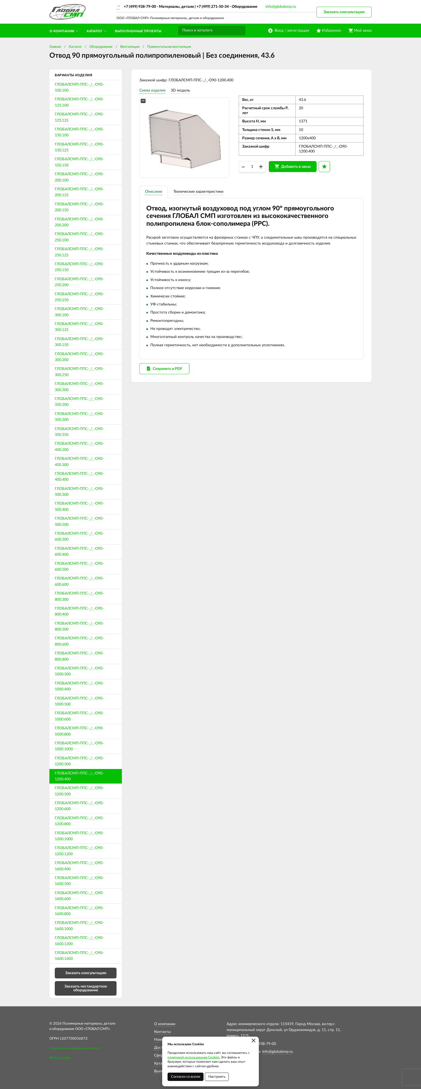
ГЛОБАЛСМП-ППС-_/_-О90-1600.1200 (79, 941)
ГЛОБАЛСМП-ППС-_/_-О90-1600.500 (79, 881)
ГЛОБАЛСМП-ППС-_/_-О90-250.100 (79, 237)
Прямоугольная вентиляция (169, 47)
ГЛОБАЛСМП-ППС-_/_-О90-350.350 (79, 432)
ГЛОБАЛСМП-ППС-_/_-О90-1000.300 (79, 671)
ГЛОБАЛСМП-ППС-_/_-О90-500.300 (79, 492)
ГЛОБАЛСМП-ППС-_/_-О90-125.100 (79, 102)
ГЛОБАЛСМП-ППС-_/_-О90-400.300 (79, 462)
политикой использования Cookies (193, 1057)
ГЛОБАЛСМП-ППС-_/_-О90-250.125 (79, 252)
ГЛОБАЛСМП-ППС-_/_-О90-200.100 (79, 177)
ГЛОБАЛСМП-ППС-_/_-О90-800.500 (79, 626)
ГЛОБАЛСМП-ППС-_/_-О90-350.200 (79, 402)
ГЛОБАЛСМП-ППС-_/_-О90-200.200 (79, 222)
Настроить (216, 1077)
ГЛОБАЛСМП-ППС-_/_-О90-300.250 (79, 372)
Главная (55, 47)
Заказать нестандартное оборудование (85, 988)
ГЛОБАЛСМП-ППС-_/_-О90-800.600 (79, 641)
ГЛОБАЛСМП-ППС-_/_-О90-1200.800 (79, 821)
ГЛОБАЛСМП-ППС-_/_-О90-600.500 (79, 566)
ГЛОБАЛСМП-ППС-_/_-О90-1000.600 (79, 716)
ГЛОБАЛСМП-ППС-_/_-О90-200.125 (79, 192)
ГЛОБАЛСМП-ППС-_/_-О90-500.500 (79, 521)
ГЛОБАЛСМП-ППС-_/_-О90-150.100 (79, 132)
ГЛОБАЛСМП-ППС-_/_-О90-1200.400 (79, 776)
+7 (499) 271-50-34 (213, 7)
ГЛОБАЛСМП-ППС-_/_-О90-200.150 (79, 207)
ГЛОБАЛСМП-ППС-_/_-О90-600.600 (79, 581)
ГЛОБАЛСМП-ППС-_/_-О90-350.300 (79, 417)
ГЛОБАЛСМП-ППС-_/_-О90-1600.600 (79, 896)
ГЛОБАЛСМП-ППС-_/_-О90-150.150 (79, 162)
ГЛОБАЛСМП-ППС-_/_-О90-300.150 (79, 342)
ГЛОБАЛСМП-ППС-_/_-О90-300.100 (79, 312)
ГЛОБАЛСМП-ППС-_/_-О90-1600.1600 (79, 956)
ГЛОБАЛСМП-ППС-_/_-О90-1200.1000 (79, 836)
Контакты (162, 1032)
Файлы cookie (60, 1058)
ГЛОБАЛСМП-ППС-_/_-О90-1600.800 (79, 911)
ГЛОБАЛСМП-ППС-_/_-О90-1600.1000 (79, 926)
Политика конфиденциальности (74, 1048)
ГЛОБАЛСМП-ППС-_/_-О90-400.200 (79, 446)
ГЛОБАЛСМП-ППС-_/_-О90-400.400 (79, 477)
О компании (164, 1024)
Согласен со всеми (185, 1077)
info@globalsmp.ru (281, 7)
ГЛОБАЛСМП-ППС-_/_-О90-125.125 (79, 117)
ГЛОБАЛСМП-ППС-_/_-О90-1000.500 (79, 701)
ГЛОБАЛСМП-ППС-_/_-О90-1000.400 (79, 686)
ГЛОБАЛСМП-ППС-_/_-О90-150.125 (79, 147)
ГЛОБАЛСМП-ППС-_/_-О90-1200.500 (79, 791)
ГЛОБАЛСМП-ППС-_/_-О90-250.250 (79, 297)
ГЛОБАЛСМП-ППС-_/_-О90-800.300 (79, 596)
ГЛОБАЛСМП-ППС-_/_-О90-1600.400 (79, 866)
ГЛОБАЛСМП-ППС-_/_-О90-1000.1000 (79, 746)
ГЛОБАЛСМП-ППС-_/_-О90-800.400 (79, 611)
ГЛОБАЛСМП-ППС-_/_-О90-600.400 (79, 551)
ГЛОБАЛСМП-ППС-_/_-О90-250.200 (79, 282)
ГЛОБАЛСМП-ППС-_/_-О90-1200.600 (79, 806)
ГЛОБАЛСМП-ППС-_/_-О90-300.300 (79, 387)
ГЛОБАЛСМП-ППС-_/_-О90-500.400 (79, 506)
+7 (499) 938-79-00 (140, 7)
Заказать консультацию (344, 12)
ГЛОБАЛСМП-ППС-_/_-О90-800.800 (79, 656)
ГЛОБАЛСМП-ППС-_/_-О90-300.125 (79, 327)
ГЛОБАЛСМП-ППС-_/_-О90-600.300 (79, 536)
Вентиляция (129, 47)
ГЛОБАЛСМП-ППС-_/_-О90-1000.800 (79, 731)
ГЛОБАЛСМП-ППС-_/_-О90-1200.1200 (79, 851)
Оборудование (100, 47)
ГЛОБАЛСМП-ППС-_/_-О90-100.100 (79, 87)
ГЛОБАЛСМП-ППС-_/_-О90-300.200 (79, 357)
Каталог (75, 47)
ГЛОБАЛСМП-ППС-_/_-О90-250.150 (79, 267)
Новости (161, 1039)
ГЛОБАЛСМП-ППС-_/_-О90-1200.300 (79, 761)
